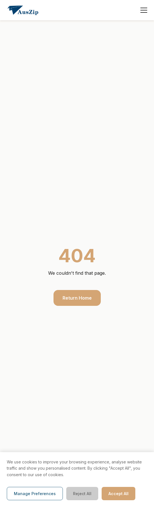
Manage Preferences (35, 493)
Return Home (77, 298)
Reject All (82, 493)
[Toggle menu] (143, 10)
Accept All (118, 493)
